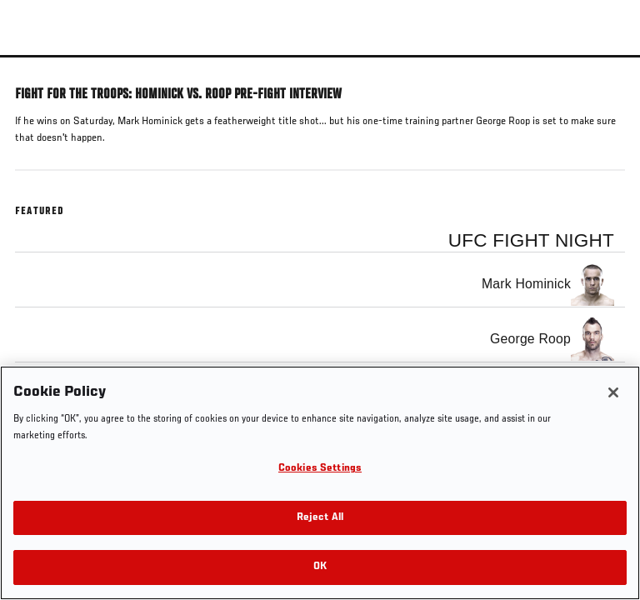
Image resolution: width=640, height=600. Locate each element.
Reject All (320, 517)
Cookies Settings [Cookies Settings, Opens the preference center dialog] (320, 468)
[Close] (613, 392)
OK (320, 567)
